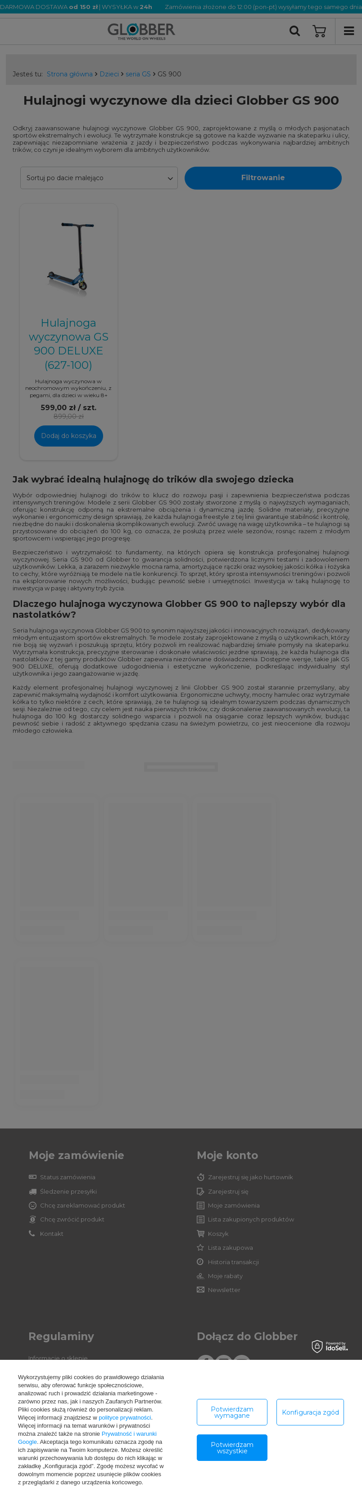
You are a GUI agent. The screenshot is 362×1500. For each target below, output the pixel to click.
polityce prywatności (125, 1417)
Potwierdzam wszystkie (232, 1448)
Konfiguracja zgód (310, 1412)
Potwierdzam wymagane (232, 1412)
